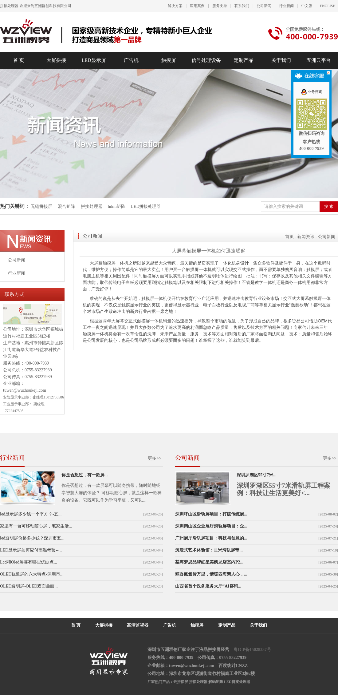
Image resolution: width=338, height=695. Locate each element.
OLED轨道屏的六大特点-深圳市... (32, 574)
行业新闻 (286, 6)
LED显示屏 (93, 60)
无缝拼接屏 (42, 206)
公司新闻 (264, 6)
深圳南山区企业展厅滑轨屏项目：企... (211, 526)
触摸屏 (168, 60)
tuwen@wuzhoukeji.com (24, 390)
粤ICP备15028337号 (252, 649)
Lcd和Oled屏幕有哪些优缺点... (28, 562)
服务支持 (219, 6)
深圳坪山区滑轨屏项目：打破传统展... (211, 514)
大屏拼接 (56, 60)
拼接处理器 (91, 206)
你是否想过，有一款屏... (84, 475)
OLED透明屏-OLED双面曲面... (29, 586)
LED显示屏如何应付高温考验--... (31, 550)
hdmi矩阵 (116, 206)
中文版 (306, 6)
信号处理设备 (206, 60)
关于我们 (281, 60)
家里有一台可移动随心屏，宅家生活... (36, 526)
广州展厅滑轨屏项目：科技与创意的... (211, 538)
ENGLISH (328, 6)
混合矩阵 (66, 206)
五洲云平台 (318, 60)
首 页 (18, 60)
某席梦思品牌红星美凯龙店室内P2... (209, 562)
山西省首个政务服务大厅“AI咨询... (208, 586)
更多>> (154, 458)
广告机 (131, 60)
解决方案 (175, 6)
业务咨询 (311, 92)
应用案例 (197, 6)
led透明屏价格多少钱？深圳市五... (32, 538)
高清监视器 (137, 625)
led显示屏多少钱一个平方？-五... (30, 514)
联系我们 (241, 6)
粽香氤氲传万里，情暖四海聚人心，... (211, 574)
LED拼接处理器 (146, 206)
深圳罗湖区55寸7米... (257, 475)
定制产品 (243, 60)
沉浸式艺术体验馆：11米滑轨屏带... (209, 550)
